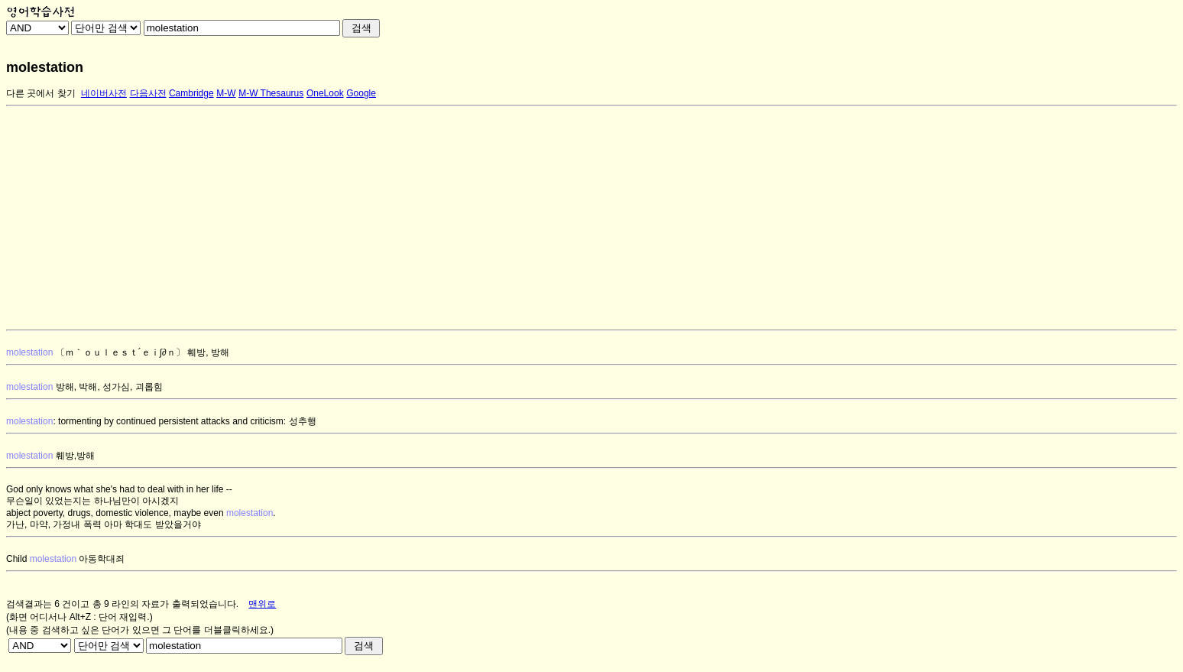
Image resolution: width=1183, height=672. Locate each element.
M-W (225, 93)
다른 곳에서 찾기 (41, 93)
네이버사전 (104, 93)
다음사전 (148, 93)
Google (361, 93)
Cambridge (191, 93)
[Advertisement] (464, 218)
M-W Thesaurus (270, 93)
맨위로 (262, 604)
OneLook (325, 93)
